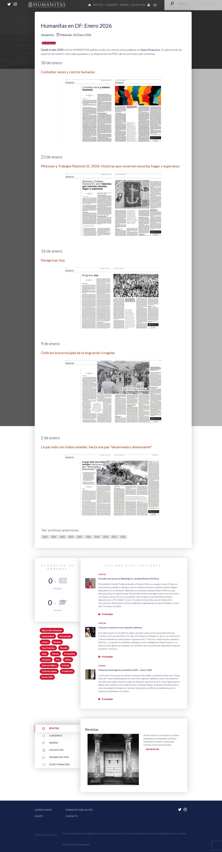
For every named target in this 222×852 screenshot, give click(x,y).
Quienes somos (43, 810)
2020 (89, 536)
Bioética (57, 642)
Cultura (45, 642)
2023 (62, 536)
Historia (55, 654)
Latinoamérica (48, 636)
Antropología (65, 636)
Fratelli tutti (67, 671)
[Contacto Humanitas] (155, 5)
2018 (106, 536)
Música (68, 659)
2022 (71, 536)
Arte (58, 659)
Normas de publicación (79, 810)
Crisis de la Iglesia (49, 671)
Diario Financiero (48, 43)
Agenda (101, 666)
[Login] (149, 4)
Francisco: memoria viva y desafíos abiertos (120, 627)
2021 (80, 536)
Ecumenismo (69, 654)
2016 (124, 536)
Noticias (102, 574)
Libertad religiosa (49, 665)
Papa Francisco (48, 648)
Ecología (65, 665)
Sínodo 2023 (47, 677)
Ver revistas (153, 749)
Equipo (39, 816)
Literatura (46, 659)
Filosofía (63, 648)
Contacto (72, 816)
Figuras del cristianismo (52, 630)
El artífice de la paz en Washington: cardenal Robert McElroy (128, 578)
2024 (53, 536)
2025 (45, 536)
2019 (97, 536)
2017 (115, 536)
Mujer (44, 654)
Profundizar (107, 614)
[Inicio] (89, 4)
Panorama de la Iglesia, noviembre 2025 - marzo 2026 (125, 670)
